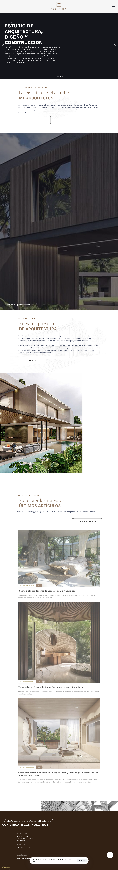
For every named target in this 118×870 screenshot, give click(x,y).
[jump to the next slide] (115, 46)
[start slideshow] (55, 77)
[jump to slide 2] (60, 77)
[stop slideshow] (62, 77)
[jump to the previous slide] (3, 46)
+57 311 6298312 (24, 848)
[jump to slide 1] (58, 77)
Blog (39, 587)
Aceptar (82, 860)
